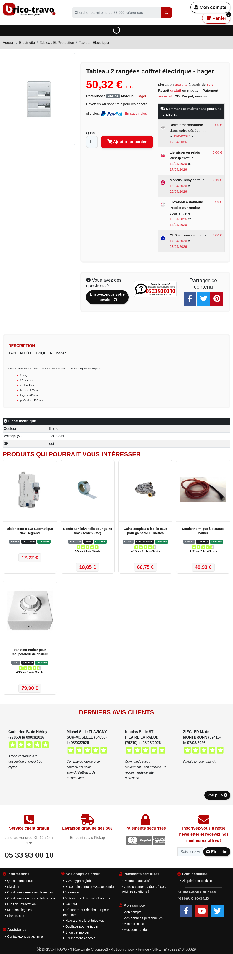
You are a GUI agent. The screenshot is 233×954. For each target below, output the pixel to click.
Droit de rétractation (20, 904)
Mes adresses (133, 924)
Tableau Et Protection (57, 43)
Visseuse (71, 892)
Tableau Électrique (94, 43)
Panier (218, 17)
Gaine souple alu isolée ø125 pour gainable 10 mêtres (145, 531)
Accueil (9, 43)
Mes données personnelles (142, 918)
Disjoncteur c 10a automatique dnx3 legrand (30, 531)
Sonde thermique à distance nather (203, 531)
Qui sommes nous (19, 881)
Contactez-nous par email (24, 936)
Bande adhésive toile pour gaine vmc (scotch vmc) (87, 531)
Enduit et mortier (76, 932)
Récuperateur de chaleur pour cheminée (86, 912)
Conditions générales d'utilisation (30, 898)
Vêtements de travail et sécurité (87, 898)
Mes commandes (135, 929)
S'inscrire (216, 852)
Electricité (27, 43)
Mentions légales (18, 910)
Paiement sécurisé (136, 881)
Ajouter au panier (127, 141)
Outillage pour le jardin (80, 926)
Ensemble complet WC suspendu (88, 886)
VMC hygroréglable (78, 881)
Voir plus (217, 795)
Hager (141, 96)
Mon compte (210, 7)
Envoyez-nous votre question (107, 297)
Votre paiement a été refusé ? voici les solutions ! (144, 889)
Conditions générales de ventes (29, 892)
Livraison (12, 886)
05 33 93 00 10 (29, 855)
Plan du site (14, 916)
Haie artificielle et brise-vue (84, 920)
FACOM (70, 904)
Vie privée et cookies (196, 881)
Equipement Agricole (79, 938)
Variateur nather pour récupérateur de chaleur (30, 652)
